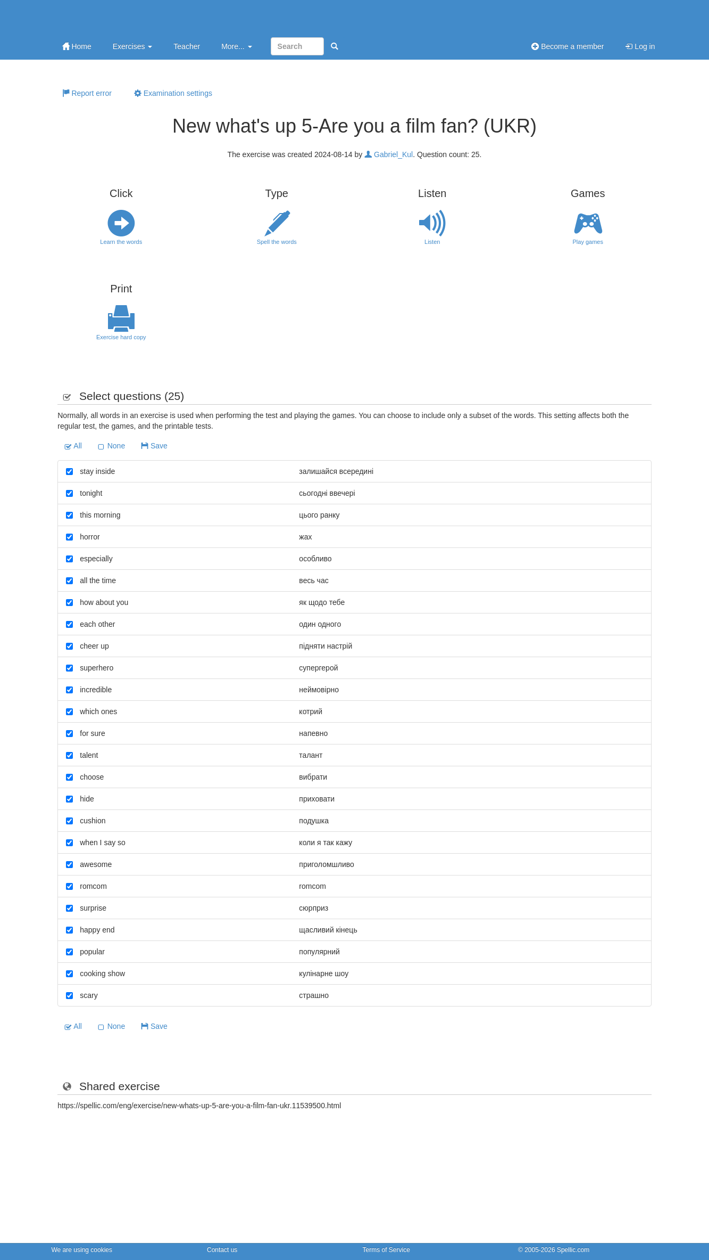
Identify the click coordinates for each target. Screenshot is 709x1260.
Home (76, 46)
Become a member (567, 46)
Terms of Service (386, 1250)
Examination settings (173, 93)
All (73, 445)
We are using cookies (82, 1250)
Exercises (133, 46)
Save (154, 445)
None (111, 445)
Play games (588, 227)
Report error (87, 93)
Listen (432, 227)
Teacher (186, 46)
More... (236, 46)
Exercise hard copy (121, 322)
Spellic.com (573, 1250)
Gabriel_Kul (388, 154)
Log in (640, 46)
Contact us (222, 1250)
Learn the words (121, 227)
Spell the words (277, 227)
